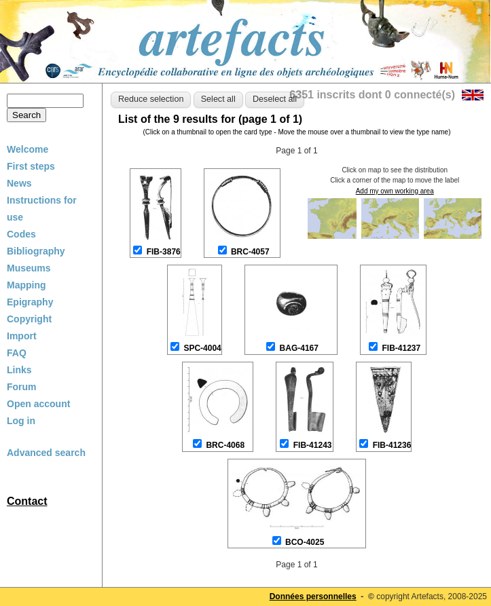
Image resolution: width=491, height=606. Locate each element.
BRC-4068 (225, 445)
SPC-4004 (202, 348)
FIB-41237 (401, 348)
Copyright (29, 319)
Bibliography (36, 251)
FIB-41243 (312, 445)
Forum (22, 386)
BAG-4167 (299, 348)
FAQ (16, 352)
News (19, 183)
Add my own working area (395, 191)
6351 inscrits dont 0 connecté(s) (372, 94)
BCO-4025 (304, 542)
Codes (21, 234)
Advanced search (46, 452)
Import (22, 335)
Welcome (27, 149)
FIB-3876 (164, 252)
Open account (38, 403)
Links (19, 369)
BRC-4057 (250, 252)
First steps (31, 166)
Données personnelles (313, 596)
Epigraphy (30, 302)
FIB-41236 (392, 445)
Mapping (26, 285)
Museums (29, 268)
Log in (21, 420)
